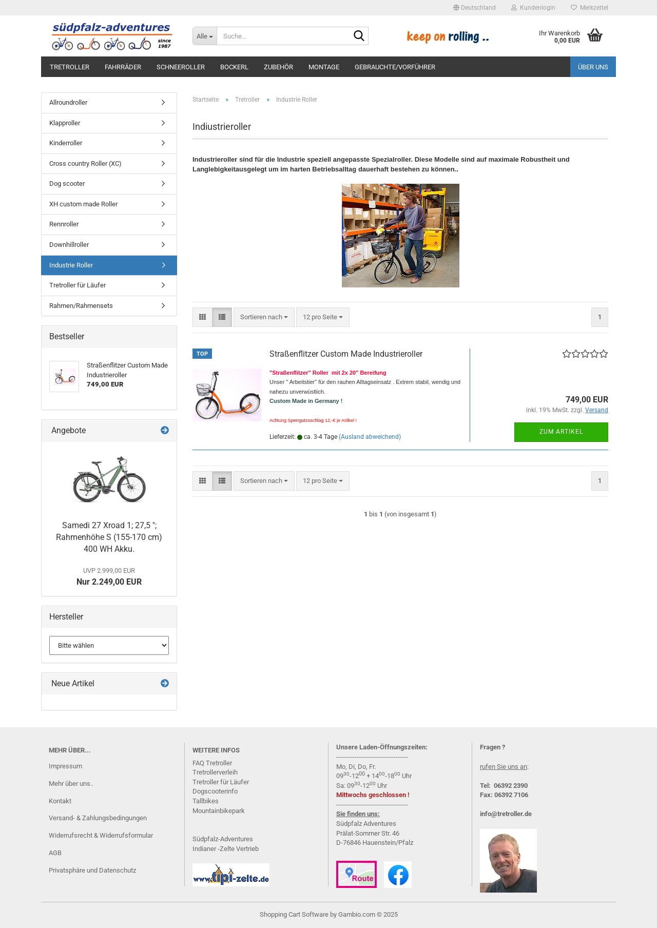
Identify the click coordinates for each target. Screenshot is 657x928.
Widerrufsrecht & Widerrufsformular (101, 835)
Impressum (65, 766)
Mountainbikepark (218, 811)
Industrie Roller (71, 265)
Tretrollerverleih (215, 772)
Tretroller (69, 67)
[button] (475, 7)
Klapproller (64, 123)
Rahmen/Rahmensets (81, 306)
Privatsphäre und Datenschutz (92, 870)
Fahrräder (123, 67)
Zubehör (278, 67)
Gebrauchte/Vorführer (395, 67)
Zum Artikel (561, 431)
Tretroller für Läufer (77, 285)
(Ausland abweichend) (370, 436)
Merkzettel (589, 7)
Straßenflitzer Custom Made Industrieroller (345, 354)
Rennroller (64, 224)
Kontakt (60, 801)
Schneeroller (181, 67)
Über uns (593, 67)
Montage (323, 67)
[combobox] (264, 317)
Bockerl (234, 67)
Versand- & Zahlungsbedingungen (98, 818)
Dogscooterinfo (215, 791)
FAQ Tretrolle (211, 763)
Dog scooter (67, 183)
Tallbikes (205, 801)
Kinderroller (65, 143)
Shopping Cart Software (294, 914)
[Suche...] (204, 36)
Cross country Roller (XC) (85, 163)
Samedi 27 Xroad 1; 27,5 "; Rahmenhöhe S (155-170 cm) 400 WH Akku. (109, 537)
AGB (55, 853)
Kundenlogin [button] (533, 7)
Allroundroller (68, 102)
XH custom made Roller (83, 204)
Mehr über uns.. (71, 783)
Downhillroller (69, 244)
